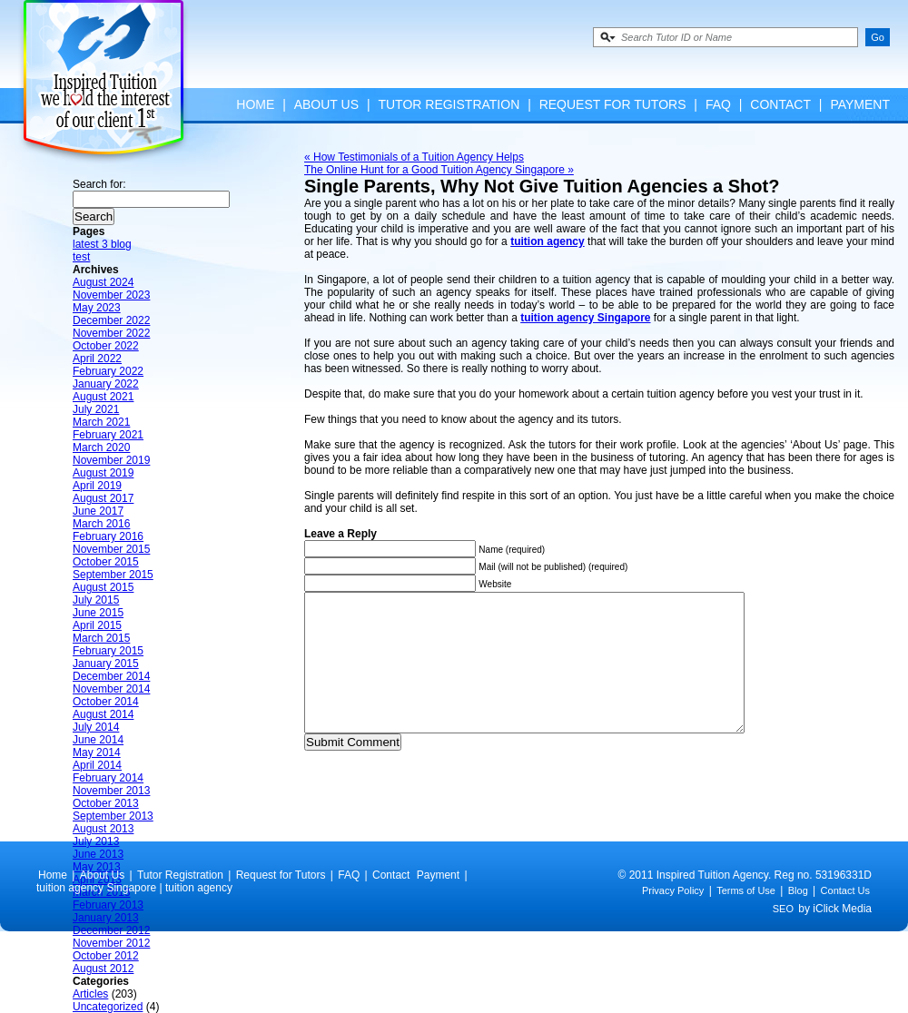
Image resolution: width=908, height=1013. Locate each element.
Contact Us (845, 917)
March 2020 (101, 447)
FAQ (718, 104)
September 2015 (113, 574)
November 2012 (111, 943)
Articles (90, 994)
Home (255, 104)
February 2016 (108, 536)
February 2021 (108, 434)
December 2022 (111, 320)
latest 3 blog (102, 244)
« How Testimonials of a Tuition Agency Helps (414, 157)
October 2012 (106, 955)
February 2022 (108, 371)
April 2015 (97, 625)
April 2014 (97, 765)
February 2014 (108, 778)
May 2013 (97, 867)
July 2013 (96, 841)
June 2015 (98, 612)
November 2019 (111, 460)
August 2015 (103, 587)
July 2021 (96, 409)
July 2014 (96, 727)
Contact (780, 104)
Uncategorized (108, 1006)
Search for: (99, 184)
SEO (783, 935)
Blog (798, 917)
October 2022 (106, 345)
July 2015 (96, 600)
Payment (860, 104)
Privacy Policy (673, 917)
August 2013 (103, 828)
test (81, 257)
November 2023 (111, 295)
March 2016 (101, 523)
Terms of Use (745, 917)
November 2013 (111, 790)
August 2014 (103, 714)
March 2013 (101, 892)
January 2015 (106, 663)
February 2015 (108, 650)
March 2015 (101, 638)
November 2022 (111, 333)
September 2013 (113, 816)
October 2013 (106, 803)
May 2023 (97, 307)
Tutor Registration (448, 104)
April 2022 (97, 358)
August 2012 (103, 968)
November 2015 (111, 549)
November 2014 (111, 689)
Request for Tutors (612, 104)
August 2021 (103, 396)
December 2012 (111, 930)
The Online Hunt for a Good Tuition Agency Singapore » (439, 169)
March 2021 (101, 422)
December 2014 (111, 676)
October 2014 (106, 701)
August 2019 (103, 473)
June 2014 (98, 739)
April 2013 (97, 879)
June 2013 (98, 854)
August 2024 (103, 282)
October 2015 (106, 562)
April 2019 (97, 485)
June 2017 (98, 511)
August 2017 (103, 498)
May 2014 (97, 752)
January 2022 (106, 384)
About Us (326, 104)
